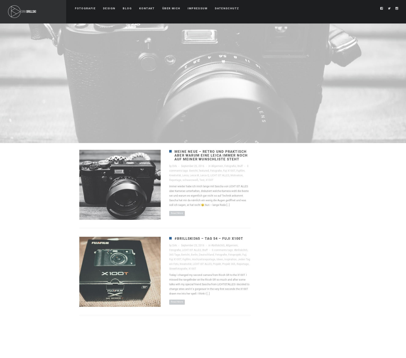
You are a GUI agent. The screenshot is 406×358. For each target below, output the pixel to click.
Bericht (193, 170)
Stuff (240, 166)
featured (204, 170)
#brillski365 (218, 245)
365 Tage (174, 254)
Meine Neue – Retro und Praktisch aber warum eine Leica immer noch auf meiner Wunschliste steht (211, 155)
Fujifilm (240, 170)
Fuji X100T (229, 170)
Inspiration (230, 259)
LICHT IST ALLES (219, 175)
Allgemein (217, 166)
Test (201, 180)
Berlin (194, 254)
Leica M (194, 175)
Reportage (175, 180)
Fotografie (230, 166)
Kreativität (175, 175)
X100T (209, 180)
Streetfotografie (178, 268)
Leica (185, 175)
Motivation (236, 175)
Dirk (174, 166)
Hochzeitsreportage (203, 259)
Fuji (244, 254)
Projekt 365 (228, 264)
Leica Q (204, 175)
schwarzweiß (190, 180)
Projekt (217, 264)
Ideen (220, 259)
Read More (177, 213)
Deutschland (206, 254)
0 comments (219, 250)
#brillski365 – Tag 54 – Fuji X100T (208, 239)
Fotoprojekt (234, 254)
